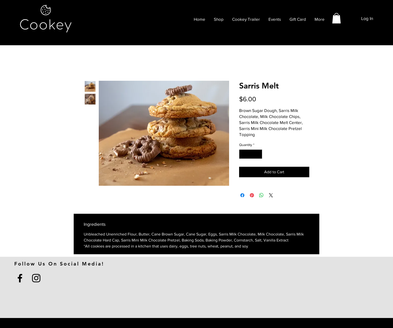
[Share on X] (271, 195)
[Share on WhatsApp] (261, 195)
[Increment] (258, 154)
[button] (336, 18)
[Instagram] (36, 278)
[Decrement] (243, 154)
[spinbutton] (250, 154)
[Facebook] (20, 278)
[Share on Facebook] (242, 195)
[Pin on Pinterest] (252, 195)
